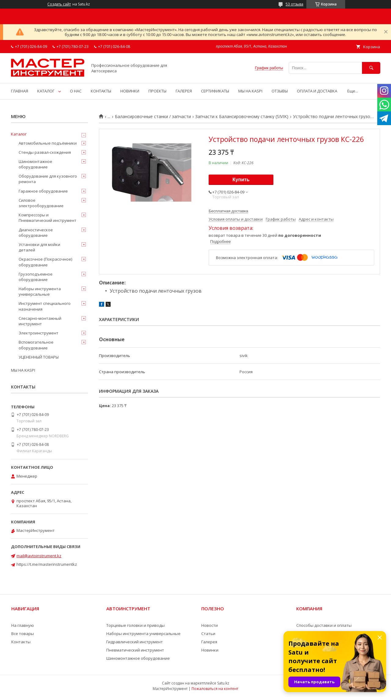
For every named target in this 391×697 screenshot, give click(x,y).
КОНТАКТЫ (101, 91)
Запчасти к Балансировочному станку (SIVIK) (241, 116)
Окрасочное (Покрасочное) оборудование (45, 261)
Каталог (19, 134)
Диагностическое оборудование (36, 232)
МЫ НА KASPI (250, 91)
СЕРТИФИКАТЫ (215, 91)
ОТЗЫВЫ (280, 91)
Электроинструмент (38, 333)
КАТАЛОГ (45, 91)
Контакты (21, 642)
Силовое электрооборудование (41, 202)
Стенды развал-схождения (45, 152)
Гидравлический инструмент (134, 642)
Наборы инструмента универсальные (40, 291)
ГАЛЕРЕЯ (184, 91)
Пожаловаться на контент (215, 688)
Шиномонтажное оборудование (35, 164)
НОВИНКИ (129, 91)
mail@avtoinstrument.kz (38, 555)
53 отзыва (294, 4)
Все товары (22, 633)
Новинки (209, 650)
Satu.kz (223, 683)
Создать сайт (59, 4)
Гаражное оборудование (43, 191)
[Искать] (371, 68)
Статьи (208, 633)
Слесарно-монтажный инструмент (40, 321)
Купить (241, 179)
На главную (22, 625)
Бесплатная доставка (228, 211)
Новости (209, 625)
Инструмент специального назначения (45, 306)
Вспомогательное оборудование (36, 344)
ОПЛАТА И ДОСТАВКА (317, 91)
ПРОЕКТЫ (157, 91)
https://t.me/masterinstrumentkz (46, 564)
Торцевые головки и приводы (135, 625)
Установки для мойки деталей (39, 247)
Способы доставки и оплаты (324, 625)
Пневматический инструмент (135, 650)
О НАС (76, 91)
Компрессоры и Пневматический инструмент (47, 217)
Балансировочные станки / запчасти (153, 116)
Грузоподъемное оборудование (36, 276)
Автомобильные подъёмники (48, 143)
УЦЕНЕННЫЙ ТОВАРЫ (39, 357)
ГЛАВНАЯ (19, 91)
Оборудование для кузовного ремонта (48, 178)
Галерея (209, 642)
